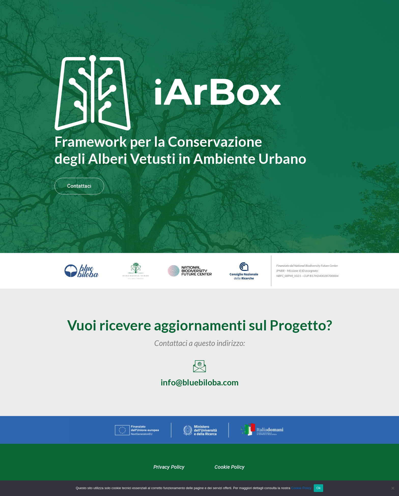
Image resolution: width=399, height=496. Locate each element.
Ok (318, 488)
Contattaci (80, 189)
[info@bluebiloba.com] (199, 371)
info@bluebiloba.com (200, 387)
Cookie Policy (230, 473)
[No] (392, 488)
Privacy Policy (168, 473)
